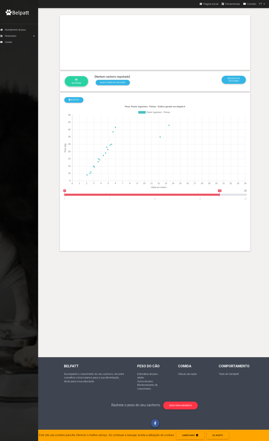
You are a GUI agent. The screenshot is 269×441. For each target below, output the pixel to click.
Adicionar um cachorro (112, 82)
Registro (74, 100)
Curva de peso (145, 381)
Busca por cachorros (234, 79)
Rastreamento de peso (16, 29)
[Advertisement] (155, 43)
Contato (9, 42)
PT (261, 5)
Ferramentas (20, 36)
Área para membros (180, 405)
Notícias (76, 81)
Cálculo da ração (187, 374)
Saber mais (190, 435)
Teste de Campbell (229, 374)
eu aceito (218, 435)
